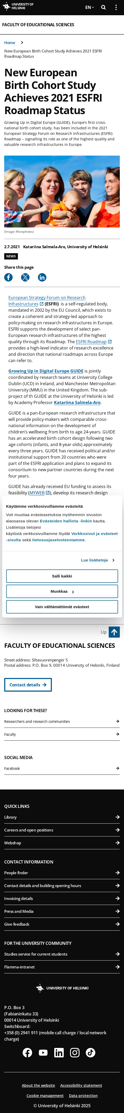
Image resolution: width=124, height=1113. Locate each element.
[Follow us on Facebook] (27, 1052)
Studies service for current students (62, 954)
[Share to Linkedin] (42, 277)
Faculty (62, 734)
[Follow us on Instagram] (75, 1052)
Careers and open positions (62, 830)
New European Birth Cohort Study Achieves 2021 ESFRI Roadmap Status (53, 53)
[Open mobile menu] (114, 24)
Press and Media (62, 911)
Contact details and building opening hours (62, 885)
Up (104, 632)
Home (9, 42)
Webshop (62, 842)
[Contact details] (28, 685)
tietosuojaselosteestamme (58, 540)
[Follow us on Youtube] (43, 1052)
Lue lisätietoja (94, 560)
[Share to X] (25, 277)
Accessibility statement (81, 1085)
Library (62, 817)
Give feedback (62, 924)
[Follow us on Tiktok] (90, 1052)
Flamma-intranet (62, 966)
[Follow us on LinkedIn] (59, 1052)
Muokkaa (62, 591)
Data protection (83, 1095)
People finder (62, 872)
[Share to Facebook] (8, 277)
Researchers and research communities (62, 721)
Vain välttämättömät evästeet (62, 607)
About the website (38, 1085)
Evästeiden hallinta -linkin (66, 521)
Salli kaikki (62, 576)
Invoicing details (62, 898)
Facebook (62, 768)
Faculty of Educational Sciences (38, 25)
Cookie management (45, 1095)
